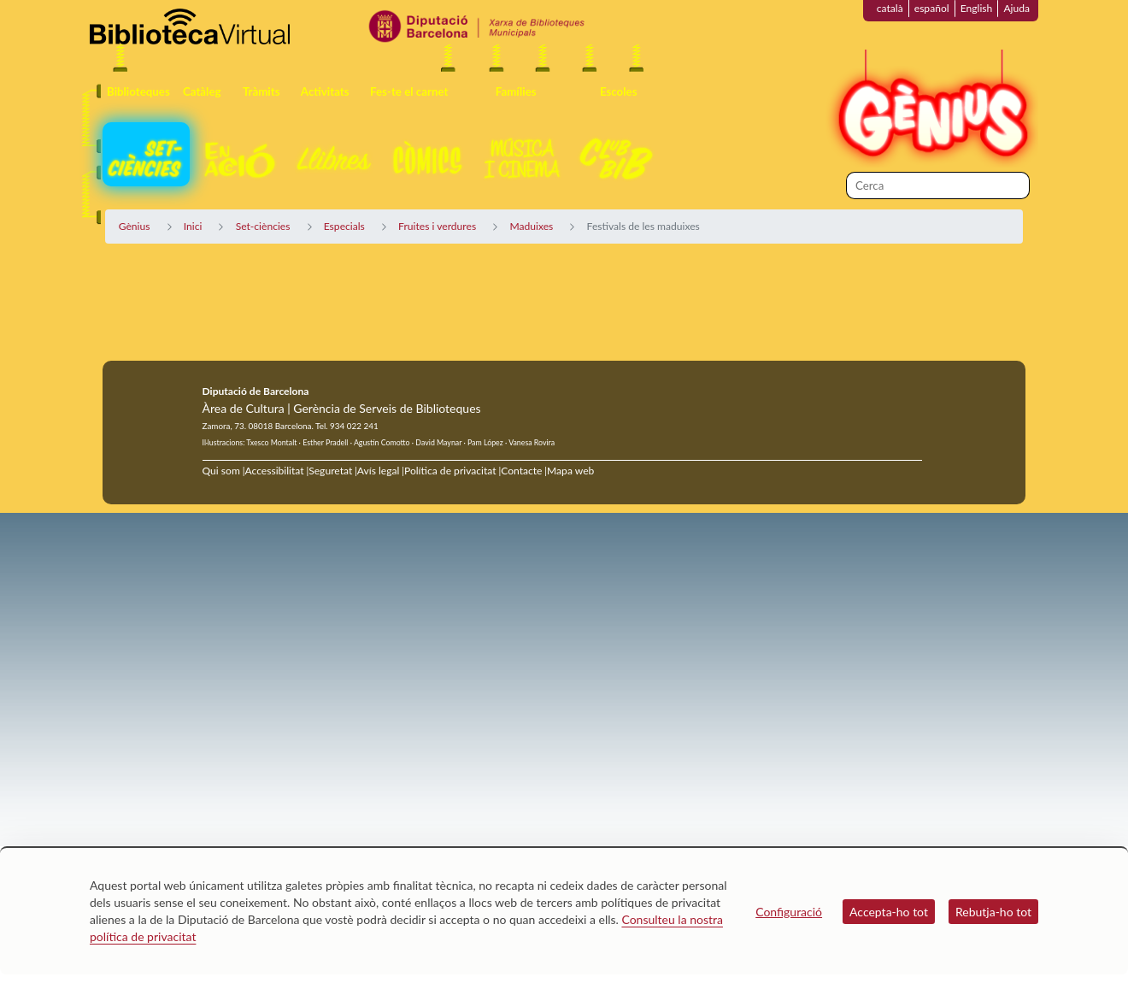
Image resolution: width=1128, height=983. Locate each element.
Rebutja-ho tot (993, 911)
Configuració (788, 911)
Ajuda (1016, 8)
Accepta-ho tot (888, 911)
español (931, 8)
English (977, 8)
